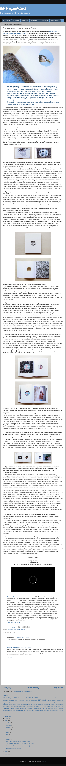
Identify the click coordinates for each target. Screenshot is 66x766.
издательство (34, 700)
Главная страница (33, 688)
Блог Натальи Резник (13, 622)
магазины (61, 702)
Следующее (7, 688)
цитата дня (50, 708)
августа (8, 729)
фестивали (36, 708)
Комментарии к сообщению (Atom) (22, 691)
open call (34, 710)
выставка (5, 700)
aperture (21, 710)
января (8, 739)
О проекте (6, 20)
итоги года (6, 702)
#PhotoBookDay (7, 698)
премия (13, 706)
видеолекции (34, 698)
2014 (12, 697)
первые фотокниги (38, 704)
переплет (53, 704)
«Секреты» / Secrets (33, 559)
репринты (23, 706)
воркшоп (41, 698)
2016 (6, 718)
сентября (9, 727)
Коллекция (45, 20)
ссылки (12, 708)
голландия (11, 700)
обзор (5, 704)
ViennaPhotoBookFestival (13, 712)
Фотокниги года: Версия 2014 (14, 748)
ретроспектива (30, 706)
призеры (18, 706)
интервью (10, 629)
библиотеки (23, 697)
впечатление (47, 698)
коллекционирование (53, 702)
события (60, 706)
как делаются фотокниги (19, 702)
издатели (28, 700)
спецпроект (6, 708)
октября (8, 725)
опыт (18, 704)
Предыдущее (58, 688)
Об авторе (16, 20)
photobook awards (49, 710)
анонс (18, 698)
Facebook (25, 20)
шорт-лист (56, 708)
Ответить (9, 642)
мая (7, 734)
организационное (26, 704)
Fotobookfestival (27, 710)
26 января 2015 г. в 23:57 (24, 647)
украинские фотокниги (26, 708)
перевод (47, 704)
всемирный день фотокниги (57, 697)
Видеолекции (55, 20)
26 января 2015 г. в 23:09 (22, 637)
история (49, 700)
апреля (8, 737)
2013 (6, 754)
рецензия (36, 706)
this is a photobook (13, 8)
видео (28, 698)
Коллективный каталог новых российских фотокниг (20, 746)
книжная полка (43, 702)
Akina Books (16, 710)
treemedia (61, 710)
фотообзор (43, 708)
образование (12, 704)
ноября (8, 722)
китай (30, 702)
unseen (5, 712)
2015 (15, 698)
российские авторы (19, 629)
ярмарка (10, 710)
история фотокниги (57, 700)
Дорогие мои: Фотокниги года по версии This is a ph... (20, 743)
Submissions (34, 20)
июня (8, 732)
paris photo (40, 710)
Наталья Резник (12, 647)
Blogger (44, 761)
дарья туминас (18, 700)
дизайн (23, 700)
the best (56, 710)
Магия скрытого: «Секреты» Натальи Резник (18, 741)
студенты (17, 708)
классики (34, 702)
